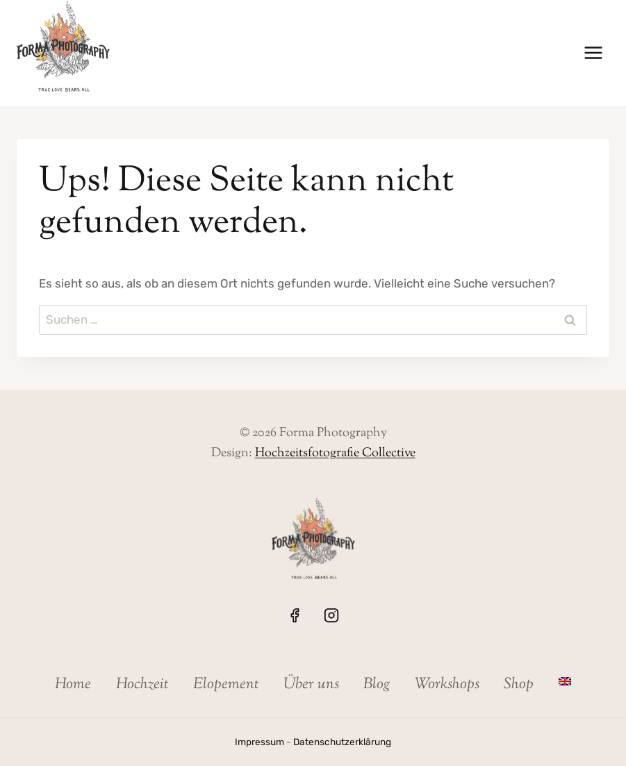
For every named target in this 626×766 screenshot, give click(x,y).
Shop (519, 685)
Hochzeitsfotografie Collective (335, 453)
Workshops (447, 685)
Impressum (259, 741)
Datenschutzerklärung (342, 741)
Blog (376, 685)
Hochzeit (142, 685)
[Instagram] (331, 615)
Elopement (226, 685)
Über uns (311, 685)
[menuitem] (564, 681)
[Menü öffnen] (593, 53)
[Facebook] (294, 615)
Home (73, 685)
